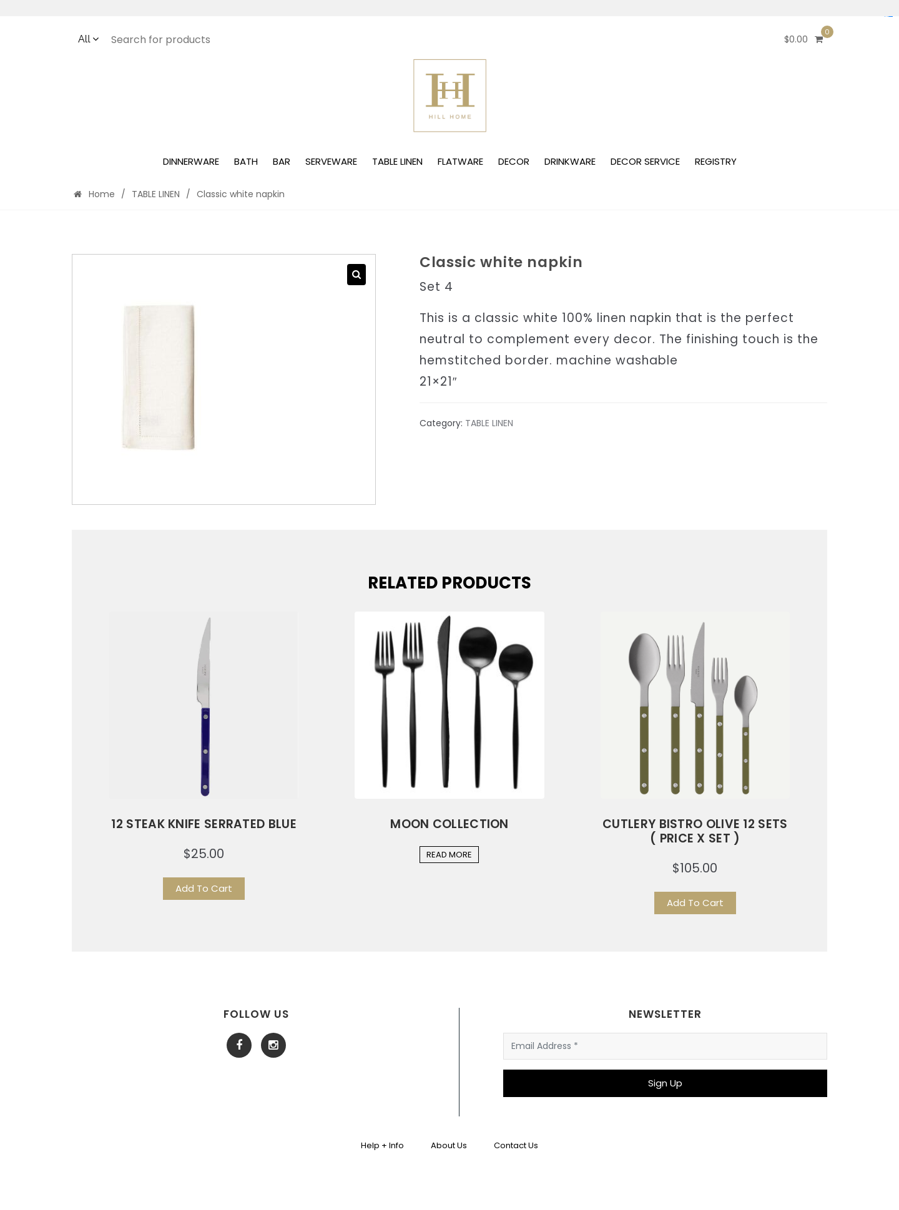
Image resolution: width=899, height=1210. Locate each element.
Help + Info (382, 1145)
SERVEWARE (331, 161)
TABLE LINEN (397, 161)
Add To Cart (203, 888)
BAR (281, 161)
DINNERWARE (191, 161)
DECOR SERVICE (645, 161)
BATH (246, 161)
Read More (449, 855)
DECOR (513, 161)
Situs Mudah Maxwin (888, 16)
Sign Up (665, 1083)
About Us (449, 1145)
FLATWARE (460, 161)
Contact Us (516, 1145)
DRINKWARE (570, 161)
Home (94, 194)
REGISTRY (716, 161)
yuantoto (891, 16)
